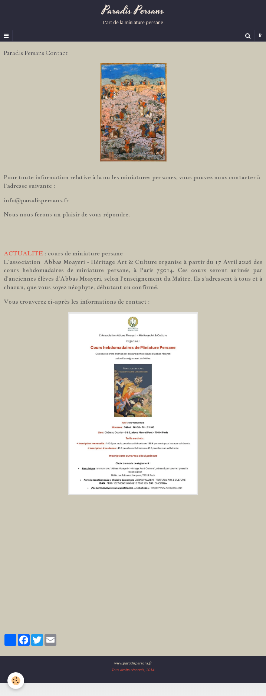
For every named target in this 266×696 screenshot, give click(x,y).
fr (260, 35)
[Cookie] (15, 680)
